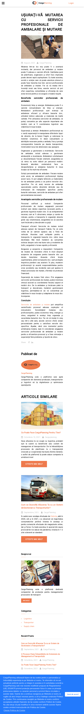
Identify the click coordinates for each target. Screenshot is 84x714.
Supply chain (29, 626)
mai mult (26, 600)
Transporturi (29, 622)
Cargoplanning (51, 437)
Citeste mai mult (34, 464)
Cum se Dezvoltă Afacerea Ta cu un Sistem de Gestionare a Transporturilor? (40, 644)
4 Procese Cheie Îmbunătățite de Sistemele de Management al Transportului (40, 655)
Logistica (28, 619)
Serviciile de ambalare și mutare (35, 305)
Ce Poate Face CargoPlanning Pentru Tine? (41, 432)
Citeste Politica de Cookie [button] (14, 710)
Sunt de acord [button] (72, 694)
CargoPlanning (45, 63)
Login (71, 3)
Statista (54, 516)
